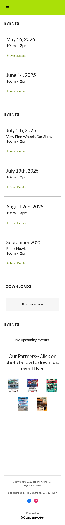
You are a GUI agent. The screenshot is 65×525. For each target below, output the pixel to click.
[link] (29, 500)
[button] (7, 7)
